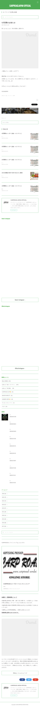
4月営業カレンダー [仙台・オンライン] (11, 133)
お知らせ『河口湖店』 (8, 388)
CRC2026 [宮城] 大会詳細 (15, 415)
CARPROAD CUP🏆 (7, 392)
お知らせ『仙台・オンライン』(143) (8, 95)
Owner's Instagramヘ (20, 300)
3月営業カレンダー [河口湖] (16, 444)
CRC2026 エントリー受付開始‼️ (16, 437)
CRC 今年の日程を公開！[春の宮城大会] (18, 459)
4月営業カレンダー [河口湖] (16, 422)
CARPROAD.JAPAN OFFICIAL (20, 5)
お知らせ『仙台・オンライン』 (10, 385)
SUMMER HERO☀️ (7, 399)
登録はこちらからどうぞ (20, 677)
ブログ (4, 407)
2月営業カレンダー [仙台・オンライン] (11, 160)
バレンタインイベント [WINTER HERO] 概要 (19, 466)
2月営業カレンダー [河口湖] (16, 474)
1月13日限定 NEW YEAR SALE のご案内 (12, 173)
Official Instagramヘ (20, 369)
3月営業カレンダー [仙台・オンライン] (11, 146)
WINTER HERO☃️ (7, 396)
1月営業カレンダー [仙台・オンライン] (11, 186)
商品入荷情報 (6, 381)
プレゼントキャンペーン (8, 403)
